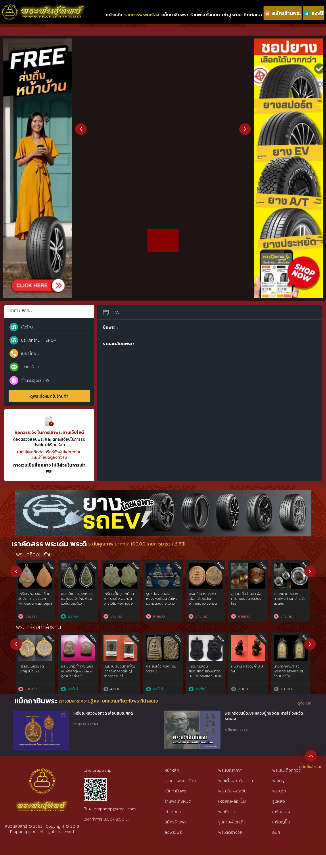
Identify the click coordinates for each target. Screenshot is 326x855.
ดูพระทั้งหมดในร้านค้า (49, 396)
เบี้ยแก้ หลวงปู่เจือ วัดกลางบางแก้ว (74, 669)
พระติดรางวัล (230, 832)
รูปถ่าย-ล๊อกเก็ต (232, 822)
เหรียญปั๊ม (281, 822)
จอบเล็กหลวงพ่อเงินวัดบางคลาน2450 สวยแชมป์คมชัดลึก (36, 671)
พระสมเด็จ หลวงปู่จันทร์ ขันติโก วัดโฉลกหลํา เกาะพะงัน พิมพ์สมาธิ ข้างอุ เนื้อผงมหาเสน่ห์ (247, 603)
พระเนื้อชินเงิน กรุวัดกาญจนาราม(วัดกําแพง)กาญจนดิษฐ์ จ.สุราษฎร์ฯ (119, 601)
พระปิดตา (226, 811)
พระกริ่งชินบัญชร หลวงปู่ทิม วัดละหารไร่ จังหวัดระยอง (264, 716)
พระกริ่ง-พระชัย (232, 791)
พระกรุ (278, 780)
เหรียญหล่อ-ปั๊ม (232, 801)
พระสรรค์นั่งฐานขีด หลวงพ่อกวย (33, 596)
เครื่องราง (281, 811)
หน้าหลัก (114, 14)
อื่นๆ (276, 832)
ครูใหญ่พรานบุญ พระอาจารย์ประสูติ (290, 669)
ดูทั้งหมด (304, 703)
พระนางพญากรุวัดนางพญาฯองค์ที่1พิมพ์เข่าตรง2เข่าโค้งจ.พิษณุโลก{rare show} (120, 673)
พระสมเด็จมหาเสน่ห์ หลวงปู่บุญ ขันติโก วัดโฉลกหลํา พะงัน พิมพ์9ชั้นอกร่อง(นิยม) (78, 601)
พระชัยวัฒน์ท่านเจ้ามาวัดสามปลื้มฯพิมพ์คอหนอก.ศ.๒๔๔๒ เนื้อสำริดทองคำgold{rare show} (248, 676)
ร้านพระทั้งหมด (205, 14)
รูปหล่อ (278, 801)
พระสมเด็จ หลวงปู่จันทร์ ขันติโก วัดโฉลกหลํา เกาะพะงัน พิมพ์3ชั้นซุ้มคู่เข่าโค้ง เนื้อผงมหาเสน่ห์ (204, 603)
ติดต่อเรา (252, 14)
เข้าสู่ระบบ (231, 14)
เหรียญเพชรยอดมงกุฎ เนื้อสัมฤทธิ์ (159, 669)
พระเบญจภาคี (230, 770)
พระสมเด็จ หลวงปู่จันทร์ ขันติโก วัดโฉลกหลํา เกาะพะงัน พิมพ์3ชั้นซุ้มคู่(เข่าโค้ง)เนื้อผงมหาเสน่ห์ (162, 603)
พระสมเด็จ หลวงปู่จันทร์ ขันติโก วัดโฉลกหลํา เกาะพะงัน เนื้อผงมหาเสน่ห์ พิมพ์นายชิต (290, 601)
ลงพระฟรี (173, 832)
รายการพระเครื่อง (141, 14)
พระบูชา (279, 791)
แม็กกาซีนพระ (174, 14)
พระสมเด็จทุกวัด (286, 770)
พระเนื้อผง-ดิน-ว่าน (235, 780)
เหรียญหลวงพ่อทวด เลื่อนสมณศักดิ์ (103, 713)
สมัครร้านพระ (176, 822)
